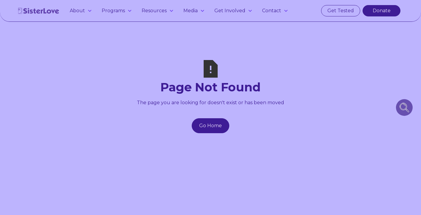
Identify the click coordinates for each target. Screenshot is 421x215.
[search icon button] (404, 107)
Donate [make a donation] (382, 10)
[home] (39, 11)
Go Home (210, 125)
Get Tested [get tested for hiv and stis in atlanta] (340, 10)
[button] (81, 11)
